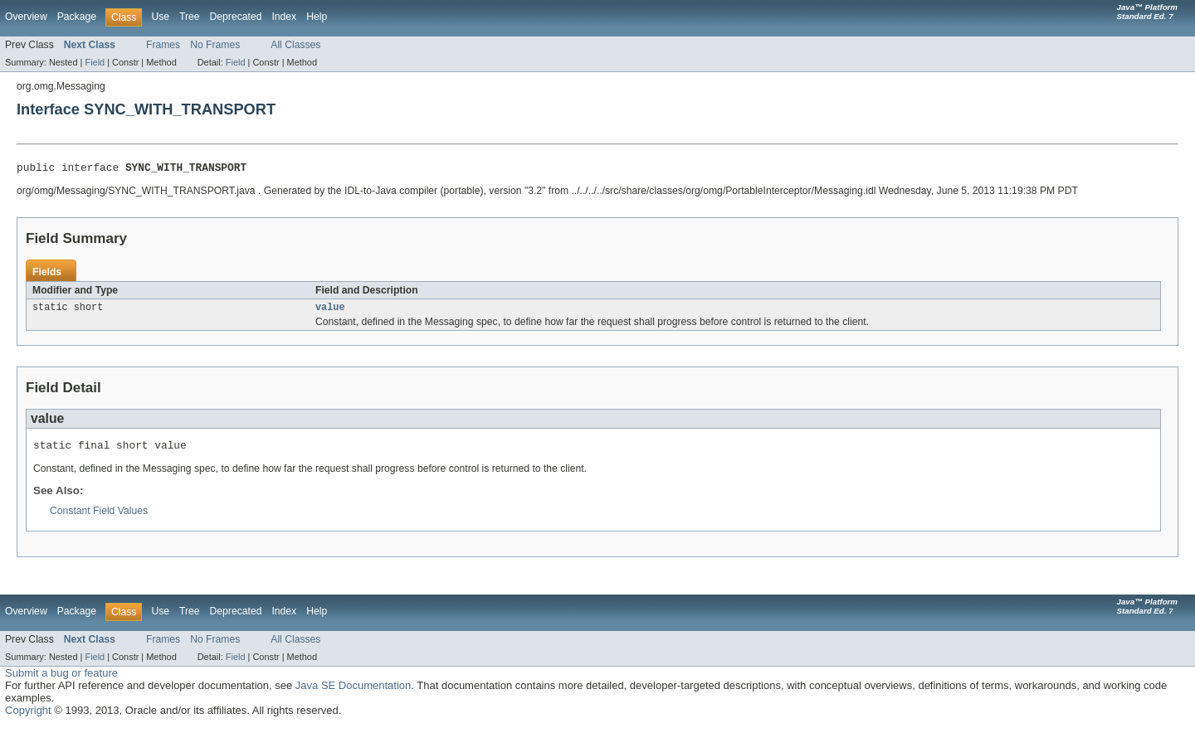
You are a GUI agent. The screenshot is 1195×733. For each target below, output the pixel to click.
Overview (26, 16)
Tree (189, 16)
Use (160, 16)
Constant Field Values (99, 517)
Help (316, 16)
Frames (163, 45)
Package (76, 16)
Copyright (28, 717)
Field (95, 62)
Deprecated (236, 16)
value (330, 311)
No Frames (215, 45)
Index (283, 16)
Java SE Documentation (353, 692)
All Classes (295, 45)
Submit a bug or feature (61, 679)
